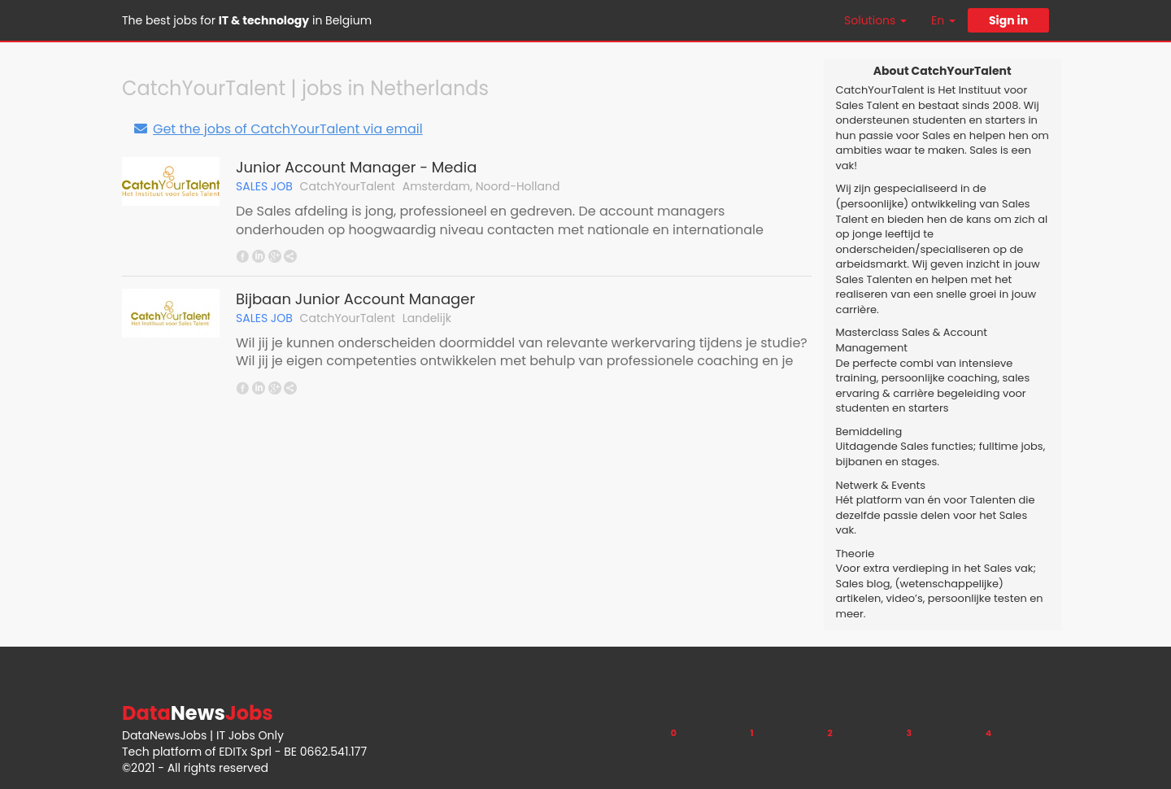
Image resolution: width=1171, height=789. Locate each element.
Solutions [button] (875, 20)
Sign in (1008, 20)
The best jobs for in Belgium (247, 20)
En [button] (943, 20)
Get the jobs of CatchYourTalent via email (278, 129)
